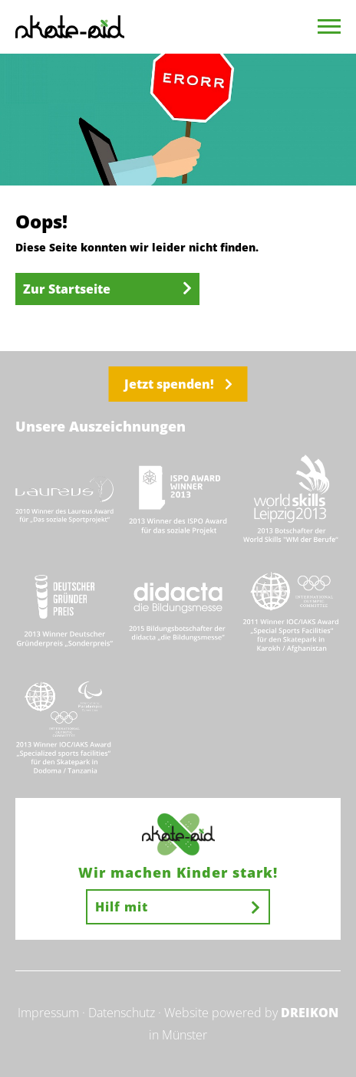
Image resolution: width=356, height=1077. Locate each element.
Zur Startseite (107, 289)
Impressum (48, 1012)
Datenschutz (121, 1012)
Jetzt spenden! (178, 384)
